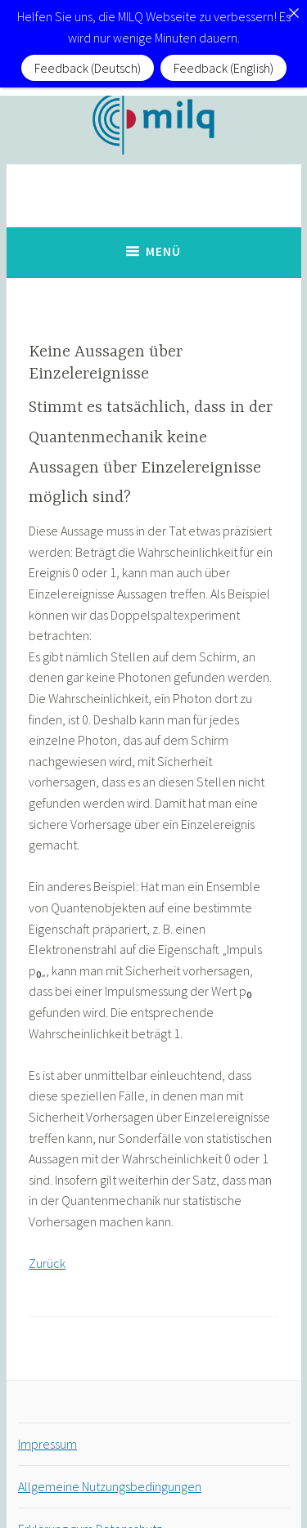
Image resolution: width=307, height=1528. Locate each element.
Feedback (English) (223, 68)
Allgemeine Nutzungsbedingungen (109, 1466)
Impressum (47, 1423)
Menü (163, 231)
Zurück (47, 1242)
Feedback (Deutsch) (87, 68)
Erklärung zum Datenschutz (90, 1508)
